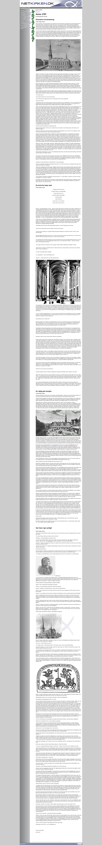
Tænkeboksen (22, 15)
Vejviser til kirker (23, 25)
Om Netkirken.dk (23, 27)
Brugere (21, 28)
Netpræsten (22, 12)
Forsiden (22, 10)
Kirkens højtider (23, 17)
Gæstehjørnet (22, 14)
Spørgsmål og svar (23, 23)
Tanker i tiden (22, 13)
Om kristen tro (23, 22)
